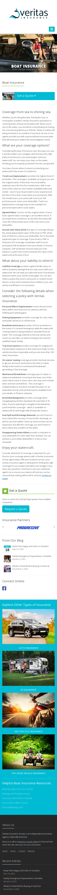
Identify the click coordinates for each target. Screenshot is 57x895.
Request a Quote (16, 509)
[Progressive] (28, 528)
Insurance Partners (16, 520)
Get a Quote (19, 96)
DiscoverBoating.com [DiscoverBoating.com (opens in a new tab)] (12, 807)
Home (5, 851)
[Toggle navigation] (52, 29)
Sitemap (31, 851)
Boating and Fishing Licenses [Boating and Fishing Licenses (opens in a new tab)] (16, 793)
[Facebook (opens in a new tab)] (4, 588)
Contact (21, 851)
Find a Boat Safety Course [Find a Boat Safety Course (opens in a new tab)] (15, 802)
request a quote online (27, 841)
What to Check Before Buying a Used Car (28, 569)
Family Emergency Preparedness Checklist (28, 559)
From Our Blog (12, 540)
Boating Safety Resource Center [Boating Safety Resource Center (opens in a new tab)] (17, 789)
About (13, 851)
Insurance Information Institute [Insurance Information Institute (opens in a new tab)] (17, 798)
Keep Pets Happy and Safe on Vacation (28, 549)
